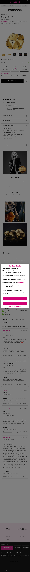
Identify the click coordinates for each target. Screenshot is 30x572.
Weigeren (15, 303)
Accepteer (15, 298)
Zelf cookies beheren (15, 289)
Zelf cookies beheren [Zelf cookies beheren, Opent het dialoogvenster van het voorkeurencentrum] (15, 306)
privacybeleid (22, 282)
